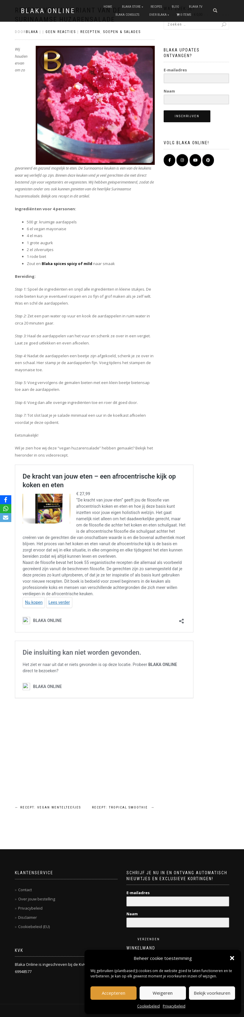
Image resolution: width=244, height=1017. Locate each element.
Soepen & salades (122, 32)
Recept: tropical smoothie (123, 807)
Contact (25, 889)
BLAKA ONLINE (48, 11)
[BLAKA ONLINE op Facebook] (169, 160)
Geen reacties (61, 32)
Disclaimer (27, 917)
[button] (232, 958)
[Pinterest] (208, 160)
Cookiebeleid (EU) (34, 926)
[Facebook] (5, 499)
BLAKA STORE (131, 7)
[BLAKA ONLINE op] (221, 160)
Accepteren (113, 993)
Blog (175, 7)
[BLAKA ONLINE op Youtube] (195, 160)
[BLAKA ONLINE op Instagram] (182, 160)
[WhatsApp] (5, 508)
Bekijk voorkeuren (212, 993)
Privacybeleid (174, 1006)
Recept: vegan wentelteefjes (48, 807)
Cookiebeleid (148, 1006)
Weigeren (163, 993)
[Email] (5, 517)
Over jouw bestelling (36, 899)
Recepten (90, 32)
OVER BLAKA (158, 15)
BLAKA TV (195, 7)
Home (108, 7)
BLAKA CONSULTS (127, 15)
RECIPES (156, 7)
